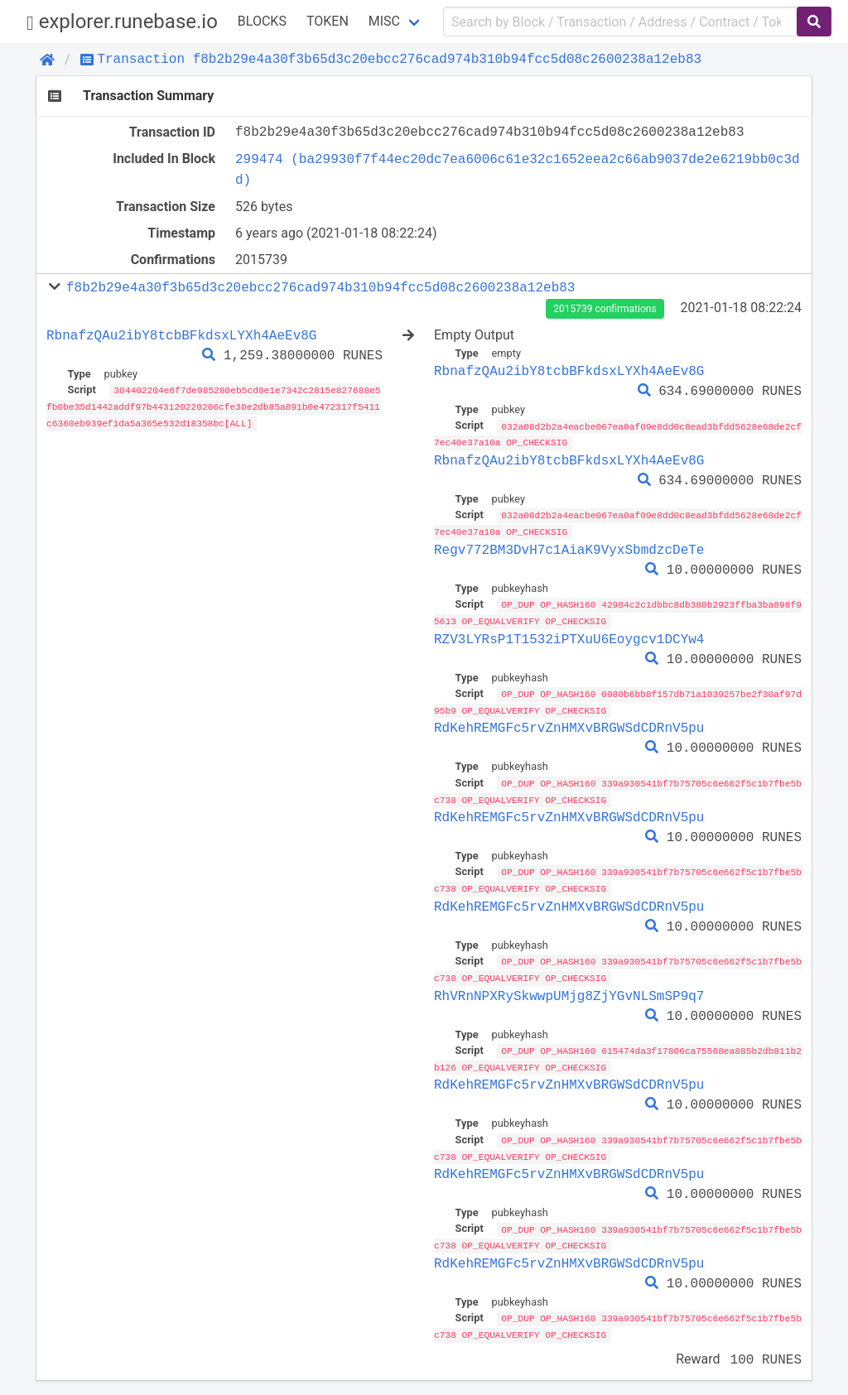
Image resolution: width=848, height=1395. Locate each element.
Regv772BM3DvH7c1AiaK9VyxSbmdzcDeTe (569, 547)
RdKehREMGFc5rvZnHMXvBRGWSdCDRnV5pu (569, 723)
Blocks (262, 21)
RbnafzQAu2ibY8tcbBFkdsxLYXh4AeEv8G (181, 335)
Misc (384, 21)
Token (327, 21)
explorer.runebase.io (122, 22)
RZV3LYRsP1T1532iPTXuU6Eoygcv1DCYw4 (569, 636)
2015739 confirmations (604, 309)
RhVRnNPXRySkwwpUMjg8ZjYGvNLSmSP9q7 (569, 988)
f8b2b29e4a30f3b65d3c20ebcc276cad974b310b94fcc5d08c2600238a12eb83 (320, 287)
